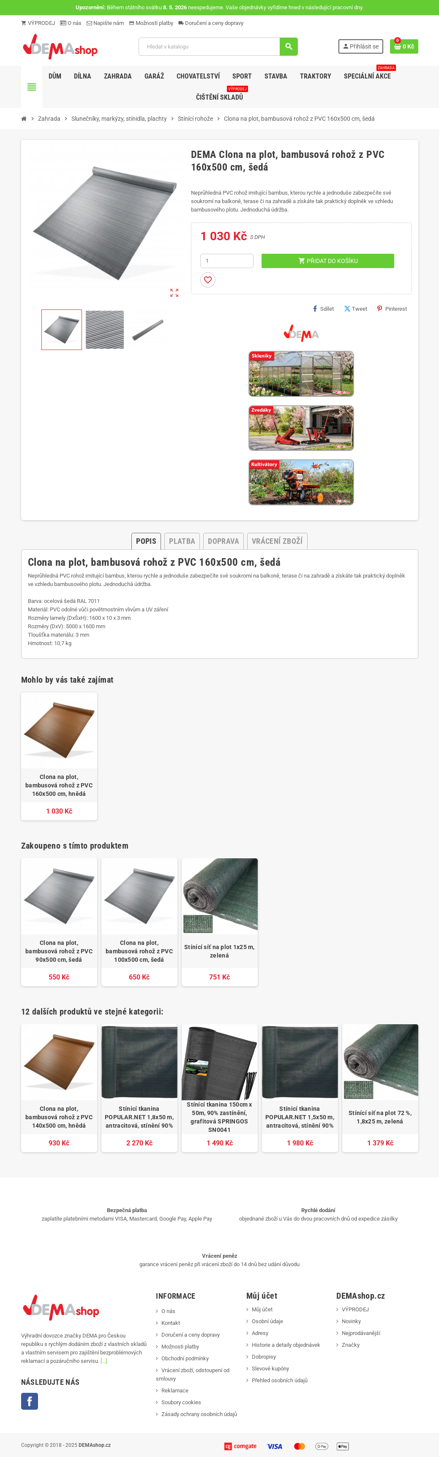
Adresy (260, 1333)
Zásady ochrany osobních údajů (199, 1414)
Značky (351, 1345)
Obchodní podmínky (185, 1358)
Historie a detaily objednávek (286, 1345)
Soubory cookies (181, 1402)
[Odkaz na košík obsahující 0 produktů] (404, 46)
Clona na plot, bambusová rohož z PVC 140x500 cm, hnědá (59, 1117)
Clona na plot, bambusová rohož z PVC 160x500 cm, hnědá (59, 785)
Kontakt (170, 1323)
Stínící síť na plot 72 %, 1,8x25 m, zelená (380, 1117)
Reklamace (174, 1390)
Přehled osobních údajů (280, 1380)
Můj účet (262, 1309)
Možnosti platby (151, 23)
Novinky (351, 1321)
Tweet (355, 308)
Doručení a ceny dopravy (210, 23)
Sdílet (323, 308)
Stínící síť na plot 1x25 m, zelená (219, 951)
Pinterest (392, 308)
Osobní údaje (267, 1321)
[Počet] (227, 261)
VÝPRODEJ (38, 23)
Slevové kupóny (270, 1368)
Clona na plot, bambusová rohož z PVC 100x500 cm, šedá (139, 951)
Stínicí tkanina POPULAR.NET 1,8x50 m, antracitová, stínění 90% (139, 1117)
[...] (104, 1361)
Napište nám (105, 23)
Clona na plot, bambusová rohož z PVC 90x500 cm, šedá (59, 951)
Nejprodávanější (361, 1333)
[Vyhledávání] (218, 47)
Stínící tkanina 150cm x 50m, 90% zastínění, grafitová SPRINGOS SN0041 (219, 1117)
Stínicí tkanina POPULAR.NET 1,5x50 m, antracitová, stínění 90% (299, 1117)
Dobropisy (264, 1357)
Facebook (29, 1401)
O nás (71, 23)
